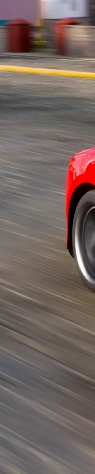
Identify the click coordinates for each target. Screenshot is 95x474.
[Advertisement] (47, 34)
